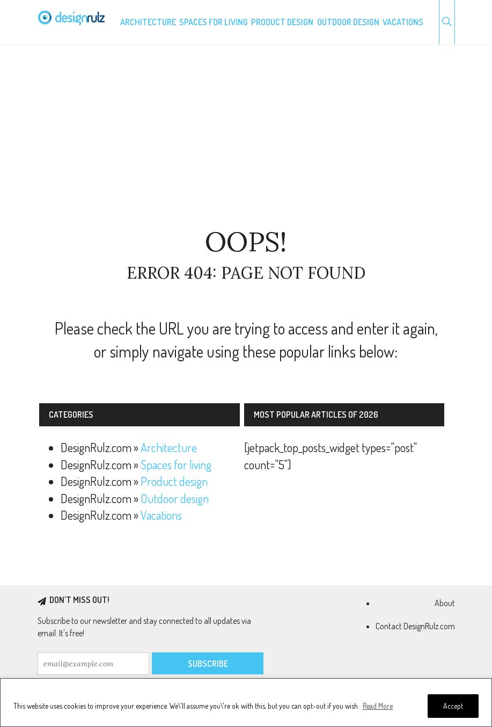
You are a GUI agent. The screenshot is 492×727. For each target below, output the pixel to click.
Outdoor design (348, 22)
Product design (282, 22)
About (445, 603)
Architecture (148, 22)
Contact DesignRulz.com (415, 626)
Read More (378, 705)
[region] (246, 702)
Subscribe (208, 663)
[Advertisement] (246, 136)
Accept (453, 705)
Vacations (403, 22)
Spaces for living (213, 22)
